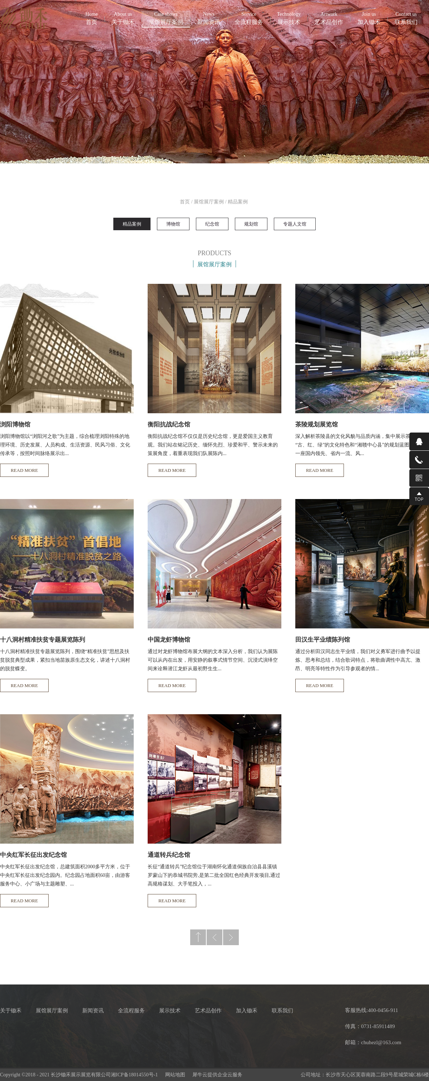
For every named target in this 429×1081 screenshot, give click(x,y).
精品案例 (238, 201)
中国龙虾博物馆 (169, 639)
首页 (91, 18)
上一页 (214, 937)
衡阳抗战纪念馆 (169, 424)
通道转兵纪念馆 (169, 855)
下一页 (231, 937)
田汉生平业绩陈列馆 (322, 639)
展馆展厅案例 (209, 201)
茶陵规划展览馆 (316, 424)
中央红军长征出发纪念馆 (33, 855)
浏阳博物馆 (15, 424)
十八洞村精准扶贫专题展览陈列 (42, 639)
